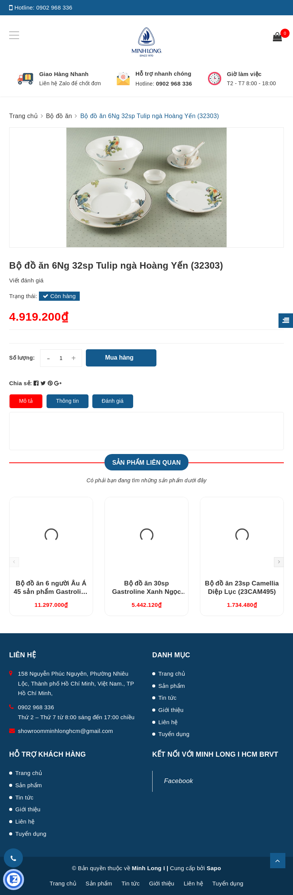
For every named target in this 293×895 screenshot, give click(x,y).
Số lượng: (22, 358)
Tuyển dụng (174, 734)
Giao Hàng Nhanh (64, 74)
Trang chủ (171, 673)
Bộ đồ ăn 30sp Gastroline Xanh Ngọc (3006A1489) (146, 592)
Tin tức (167, 697)
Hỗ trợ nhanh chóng (163, 73)
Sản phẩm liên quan (146, 462)
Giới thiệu (171, 710)
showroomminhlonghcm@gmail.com (65, 731)
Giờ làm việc (244, 74)
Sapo (214, 868)
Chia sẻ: (20, 383)
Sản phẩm (171, 686)
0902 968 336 (54, 7)
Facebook (178, 781)
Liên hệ (168, 722)
